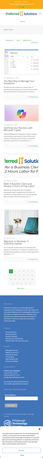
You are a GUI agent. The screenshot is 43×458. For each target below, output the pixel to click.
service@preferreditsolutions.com (22, 4)
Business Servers (11, 334)
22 (26, 283)
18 (32, 279)
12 (32, 275)
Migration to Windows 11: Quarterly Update (16, 242)
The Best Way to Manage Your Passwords (19, 82)
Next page (21, 288)
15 (19, 279)
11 (28, 275)
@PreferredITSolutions (21, 382)
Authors (27, 40)
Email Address (11, 395)
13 (11, 279)
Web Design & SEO (12, 359)
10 (23, 275)
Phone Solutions (11, 332)
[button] (39, 429)
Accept (21, 450)
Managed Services (12, 350)
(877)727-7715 (14, 375)
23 (30, 283)
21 (21, 283)
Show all (33, 42)
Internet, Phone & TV (12, 352)
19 (13, 283)
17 (28, 279)
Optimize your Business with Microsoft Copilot (18, 129)
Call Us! (22, 21)
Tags (19, 40)
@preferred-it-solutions (20, 384)
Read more (33, 97)
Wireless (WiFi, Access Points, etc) (17, 341)
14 (15, 279)
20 (17, 283)
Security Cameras (11, 336)
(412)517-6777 (13, 373)
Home (22, 455)
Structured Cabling (12, 361)
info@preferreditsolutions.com (14, 377)
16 (23, 279)
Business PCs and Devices (14, 339)
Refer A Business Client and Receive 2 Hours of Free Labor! (19, 185)
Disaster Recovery (11, 355)
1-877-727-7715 (22, 2)
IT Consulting (10, 357)
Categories (10, 40)
